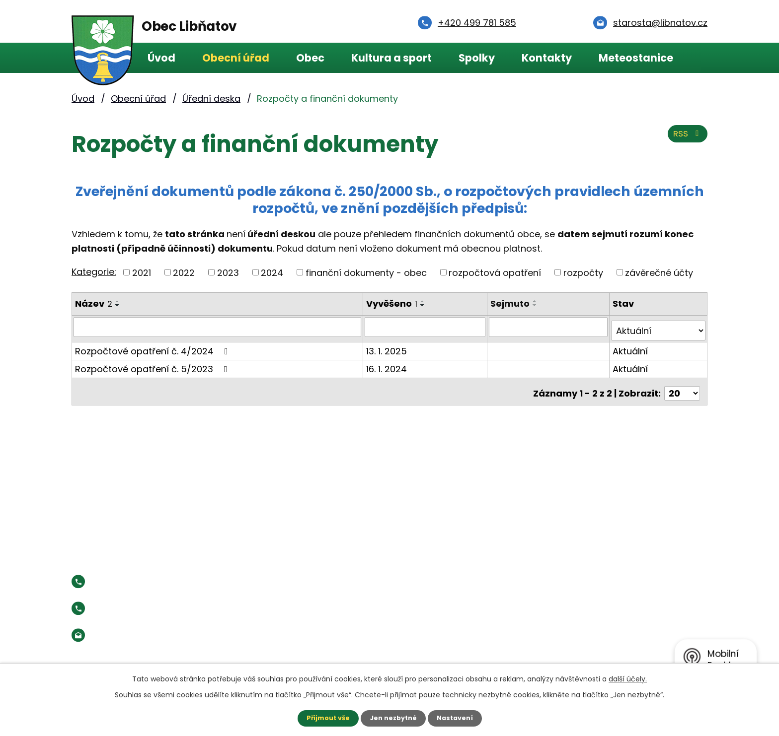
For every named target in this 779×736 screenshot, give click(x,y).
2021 (141, 272)
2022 (184, 272)
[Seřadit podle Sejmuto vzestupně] (537, 301)
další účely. (628, 678)
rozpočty (583, 272)
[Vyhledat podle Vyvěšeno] (426, 326)
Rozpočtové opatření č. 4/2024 (153, 346)
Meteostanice (636, 58)
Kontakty (547, 58)
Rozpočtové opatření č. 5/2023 (153, 364)
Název (93, 303)
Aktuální (631, 346)
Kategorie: (94, 272)
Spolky (477, 58)
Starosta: (153, 601)
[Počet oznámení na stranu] (682, 385)
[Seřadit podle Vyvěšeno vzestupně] (424, 301)
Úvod (161, 58)
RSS (686, 138)
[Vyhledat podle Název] (218, 326)
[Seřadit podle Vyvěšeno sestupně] (424, 305)
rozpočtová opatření (495, 272)
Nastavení (459, 718)
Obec (310, 58)
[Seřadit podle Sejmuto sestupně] (537, 305)
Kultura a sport (391, 58)
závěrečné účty (659, 272)
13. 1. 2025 (388, 346)
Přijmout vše (323, 718)
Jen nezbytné (393, 718)
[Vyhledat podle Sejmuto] (550, 326)
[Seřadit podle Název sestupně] (117, 305)
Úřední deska (211, 98)
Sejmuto (512, 303)
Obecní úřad (235, 58)
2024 (272, 272)
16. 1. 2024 (388, 364)
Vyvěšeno (393, 303)
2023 (228, 272)
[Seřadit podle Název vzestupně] (117, 301)
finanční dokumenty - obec (366, 272)
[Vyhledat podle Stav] (658, 326)
